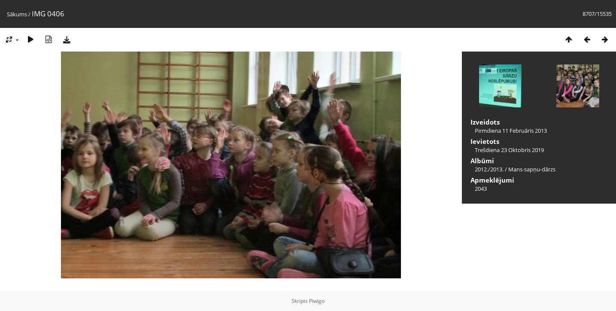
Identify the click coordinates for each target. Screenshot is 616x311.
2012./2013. (489, 169)
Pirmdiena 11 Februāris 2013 (511, 130)
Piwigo (317, 301)
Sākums (17, 14)
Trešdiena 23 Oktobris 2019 (509, 150)
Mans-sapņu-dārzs (531, 169)
